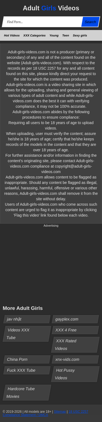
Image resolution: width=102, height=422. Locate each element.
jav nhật (14, 319)
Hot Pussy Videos (64, 374)
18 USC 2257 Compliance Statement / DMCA (45, 413)
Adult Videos (51, 8)
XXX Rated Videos (65, 344)
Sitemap (60, 412)
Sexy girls (80, 35)
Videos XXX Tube (18, 334)
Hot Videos (12, 35)
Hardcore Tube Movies (20, 392)
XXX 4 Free (66, 330)
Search (90, 22)
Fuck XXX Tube (21, 370)
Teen (65, 35)
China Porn (17, 359)
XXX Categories (34, 35)
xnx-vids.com (67, 359)
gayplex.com (67, 319)
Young (54, 35)
